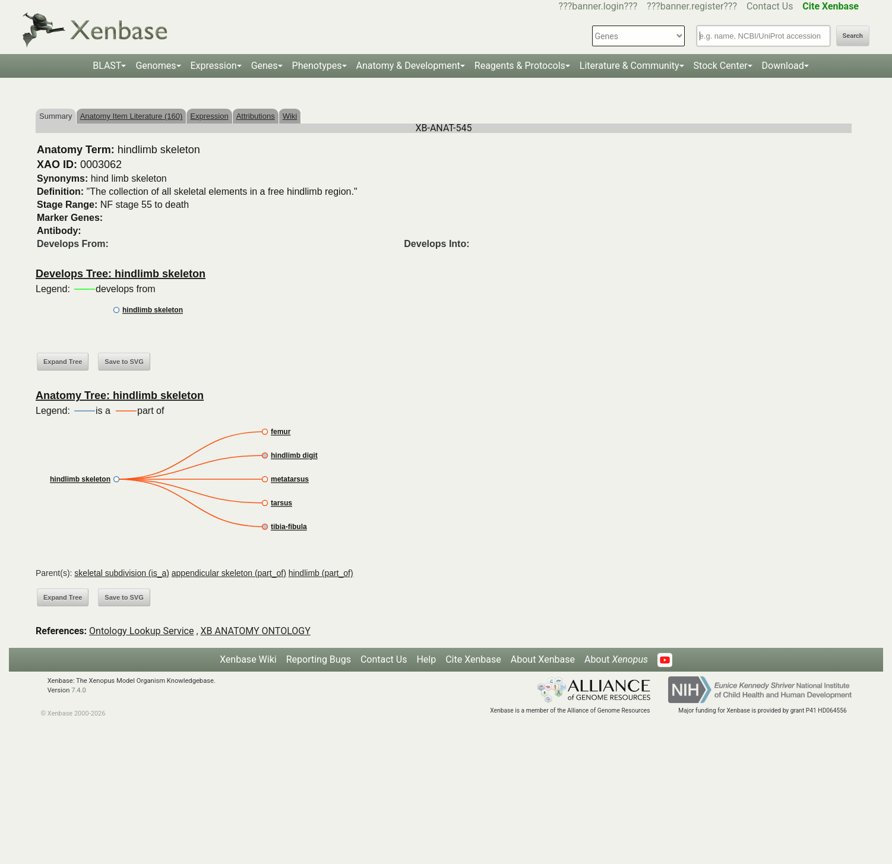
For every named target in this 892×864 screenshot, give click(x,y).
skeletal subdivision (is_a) (121, 573)
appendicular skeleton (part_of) (229, 573)
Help (426, 659)
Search (853, 36)
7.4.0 (78, 690)
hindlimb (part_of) (321, 573)
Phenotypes (317, 65)
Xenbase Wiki (248, 659)
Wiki (290, 116)
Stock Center (721, 65)
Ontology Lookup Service (141, 631)
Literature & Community (629, 65)
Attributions (255, 116)
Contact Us (770, 6)
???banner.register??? (692, 6)
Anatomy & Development (408, 65)
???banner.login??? (598, 6)
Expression (214, 65)
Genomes (155, 65)
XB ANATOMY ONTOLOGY (256, 631)
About (616, 659)
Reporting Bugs (318, 659)
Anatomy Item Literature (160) (131, 116)
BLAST (107, 65)
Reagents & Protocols (520, 65)
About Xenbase (543, 659)
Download (783, 65)
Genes (264, 65)
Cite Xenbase (473, 659)
